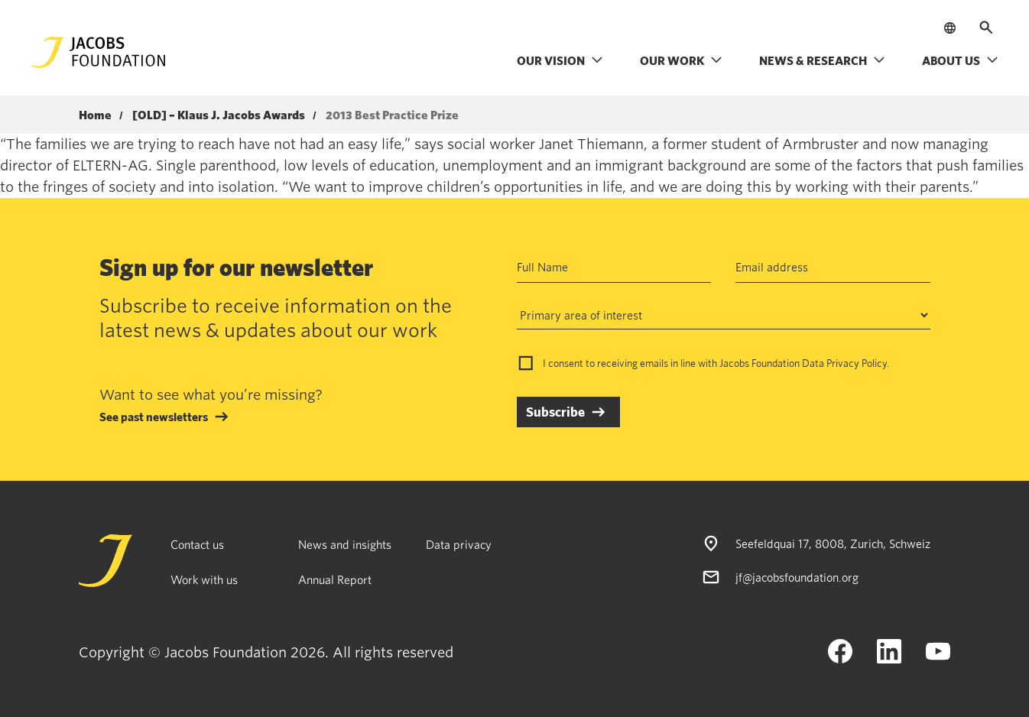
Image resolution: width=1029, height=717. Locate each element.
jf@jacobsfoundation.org (797, 577)
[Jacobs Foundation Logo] (99, 52)
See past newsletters (153, 416)
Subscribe (555, 412)
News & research (822, 60)
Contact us (197, 544)
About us (960, 60)
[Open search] (986, 27)
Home (95, 115)
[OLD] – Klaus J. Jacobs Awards (218, 115)
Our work (681, 60)
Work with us (204, 579)
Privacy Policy (856, 363)
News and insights (344, 544)
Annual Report (335, 579)
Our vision (560, 60)
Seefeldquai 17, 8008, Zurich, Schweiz (832, 543)
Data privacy (459, 544)
